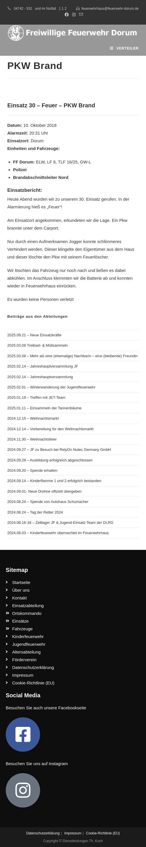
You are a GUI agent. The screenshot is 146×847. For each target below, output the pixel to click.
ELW (40, 161)
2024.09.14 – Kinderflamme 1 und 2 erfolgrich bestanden (54, 481)
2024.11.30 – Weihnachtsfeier (32, 439)
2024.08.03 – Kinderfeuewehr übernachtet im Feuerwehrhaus (58, 533)
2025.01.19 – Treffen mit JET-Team (36, 397)
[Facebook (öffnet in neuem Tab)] (66, 14)
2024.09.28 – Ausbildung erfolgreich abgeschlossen (50, 460)
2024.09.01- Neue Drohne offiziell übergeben (44, 491)
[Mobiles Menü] (124, 48)
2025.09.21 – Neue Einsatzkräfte (34, 335)
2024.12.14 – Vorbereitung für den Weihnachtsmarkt (50, 429)
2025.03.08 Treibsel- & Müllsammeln (37, 345)
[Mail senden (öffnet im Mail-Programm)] (80, 14)
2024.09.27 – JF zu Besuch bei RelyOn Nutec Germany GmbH (59, 449)
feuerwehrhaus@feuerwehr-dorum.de (110, 9)
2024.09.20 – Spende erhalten (32, 470)
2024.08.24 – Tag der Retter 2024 (35, 512)
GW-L (85, 161)
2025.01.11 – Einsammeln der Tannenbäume (44, 408)
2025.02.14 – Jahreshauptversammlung (40, 377)
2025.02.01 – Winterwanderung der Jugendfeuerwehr (51, 387)
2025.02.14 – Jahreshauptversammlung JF (42, 366)
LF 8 (51, 161)
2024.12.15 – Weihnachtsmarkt (33, 418)
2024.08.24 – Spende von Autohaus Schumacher (47, 501)
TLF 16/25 (68, 161)
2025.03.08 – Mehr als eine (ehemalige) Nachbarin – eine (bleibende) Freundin (72, 356)
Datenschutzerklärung (43, 833)
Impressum (72, 833)
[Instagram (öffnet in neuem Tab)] (73, 14)
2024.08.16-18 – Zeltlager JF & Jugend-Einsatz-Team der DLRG (60, 522)
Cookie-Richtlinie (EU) (103, 833)
